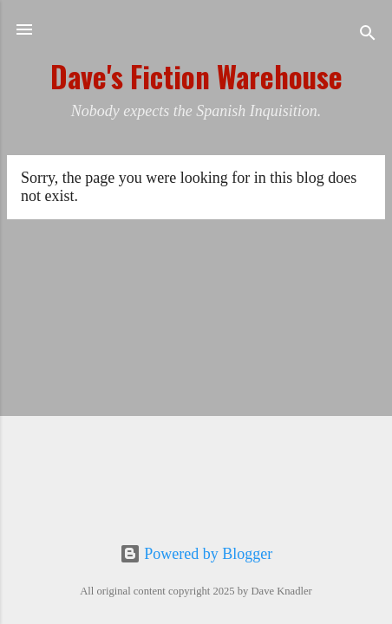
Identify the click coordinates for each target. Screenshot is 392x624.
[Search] (367, 35)
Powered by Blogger (196, 553)
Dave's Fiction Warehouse (196, 76)
